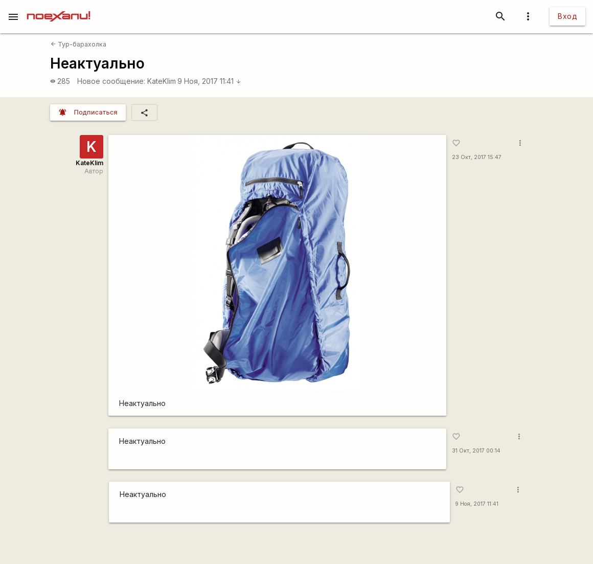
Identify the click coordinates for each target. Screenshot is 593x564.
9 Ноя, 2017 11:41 (209, 81)
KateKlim (161, 81)
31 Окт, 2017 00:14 (476, 450)
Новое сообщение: (111, 81)
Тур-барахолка (78, 44)
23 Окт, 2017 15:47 (476, 157)
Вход (567, 16)
